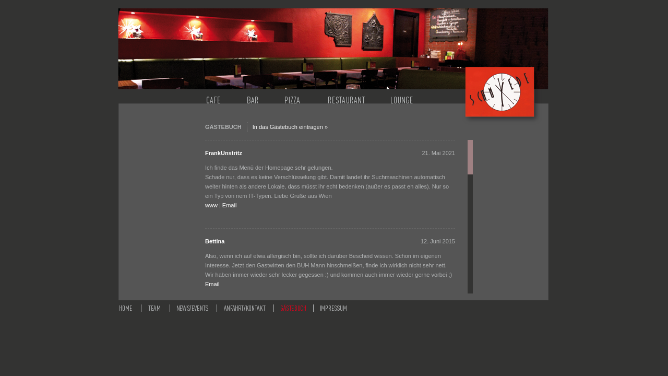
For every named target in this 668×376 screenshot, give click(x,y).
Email (229, 205)
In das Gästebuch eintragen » (290, 127)
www (211, 205)
